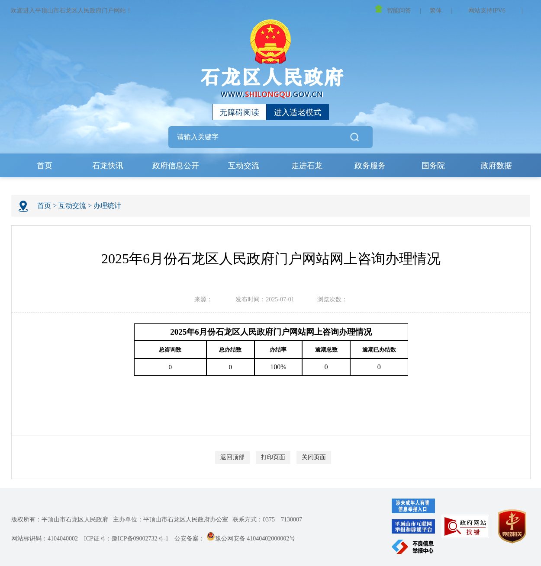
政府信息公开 (175, 165)
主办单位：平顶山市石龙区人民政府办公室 (170, 519)
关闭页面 (314, 457)
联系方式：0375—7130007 (267, 519)
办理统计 (107, 205)
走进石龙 (306, 165)
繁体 (436, 10)
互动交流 (243, 165)
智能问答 (393, 9)
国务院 (433, 165)
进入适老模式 (298, 112)
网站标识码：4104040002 (44, 538)
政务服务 (370, 165)
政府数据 (496, 165)
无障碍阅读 (239, 112)
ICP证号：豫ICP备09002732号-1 (126, 538)
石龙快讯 (107, 165)
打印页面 (273, 457)
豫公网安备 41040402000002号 (251, 538)
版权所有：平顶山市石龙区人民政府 (59, 519)
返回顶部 (232, 457)
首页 (44, 165)
